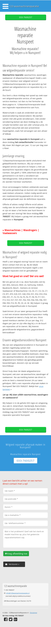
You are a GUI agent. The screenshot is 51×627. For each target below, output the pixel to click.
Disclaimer (33, 613)
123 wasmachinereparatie (24, 6)
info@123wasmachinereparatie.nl (18, 593)
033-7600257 (25, 17)
